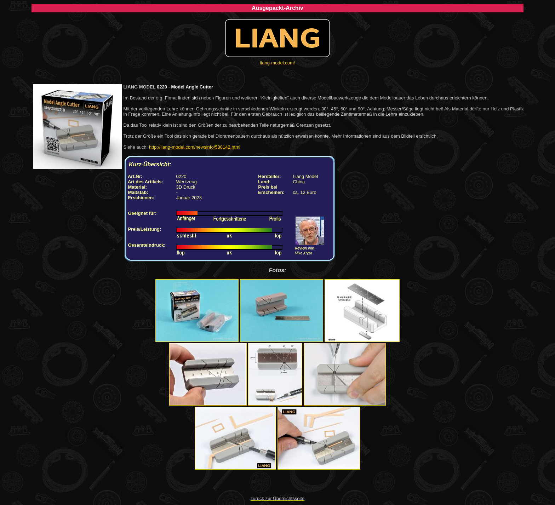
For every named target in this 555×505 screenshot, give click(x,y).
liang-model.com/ (277, 62)
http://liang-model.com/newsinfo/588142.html (194, 147)
